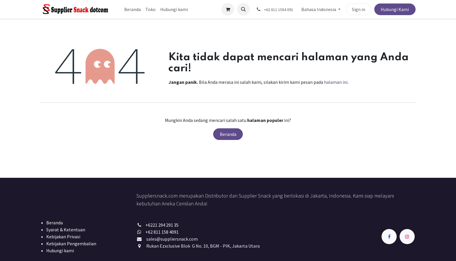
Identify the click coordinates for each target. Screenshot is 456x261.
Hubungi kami (60, 250)
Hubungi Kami (395, 9)
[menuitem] (132, 9)
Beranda (228, 134)
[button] (243, 9)
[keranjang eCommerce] (227, 9)
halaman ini (336, 82)
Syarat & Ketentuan (65, 229)
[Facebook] (389, 236)
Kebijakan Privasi (63, 236)
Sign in (358, 9)
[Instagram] (407, 236)
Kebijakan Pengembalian (71, 243)
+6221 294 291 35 (162, 225)
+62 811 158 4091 (162, 232)
